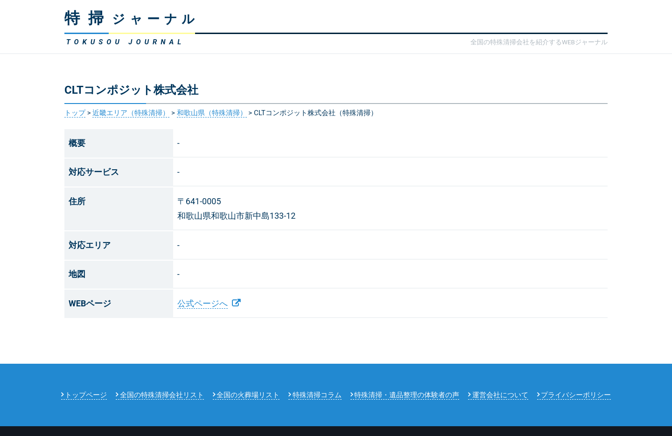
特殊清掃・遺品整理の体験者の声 (406, 395)
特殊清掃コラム (317, 395)
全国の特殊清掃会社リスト (162, 395)
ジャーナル (131, 19)
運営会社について (500, 395)
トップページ (86, 395)
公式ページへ (202, 303)
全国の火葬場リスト (248, 395)
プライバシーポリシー (576, 395)
